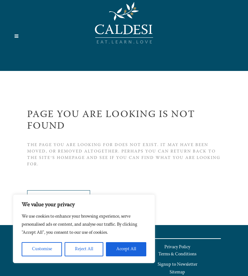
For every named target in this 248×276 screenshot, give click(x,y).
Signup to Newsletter (177, 264)
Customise (42, 249)
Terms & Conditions (177, 254)
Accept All (126, 249)
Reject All (84, 249)
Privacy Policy (177, 247)
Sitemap (177, 272)
